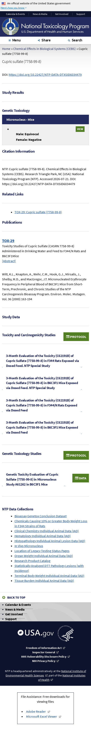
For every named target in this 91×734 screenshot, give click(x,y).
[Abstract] (9, 261)
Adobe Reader (36, 711)
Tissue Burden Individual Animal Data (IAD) (44, 581)
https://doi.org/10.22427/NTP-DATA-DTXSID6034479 (45, 74)
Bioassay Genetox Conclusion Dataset (41, 516)
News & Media (40, 14)
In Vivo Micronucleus (29, 546)
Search (77, 40)
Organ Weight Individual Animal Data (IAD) (44, 556)
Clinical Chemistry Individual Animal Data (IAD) (47, 531)
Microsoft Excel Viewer (42, 716)
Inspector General (43, 652)
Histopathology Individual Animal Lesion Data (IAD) (50, 541)
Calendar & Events (18, 605)
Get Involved (61, 14)
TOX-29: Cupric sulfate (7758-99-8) (38, 212)
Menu (16, 40)
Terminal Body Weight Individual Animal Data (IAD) (49, 576)
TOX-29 (8, 240)
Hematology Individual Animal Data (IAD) (43, 536)
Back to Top (16, 597)
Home (6, 49)
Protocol (76, 337)
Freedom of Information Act (44, 648)
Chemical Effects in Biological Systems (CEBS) (44, 49)
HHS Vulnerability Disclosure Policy (43, 656)
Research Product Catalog (32, 561)
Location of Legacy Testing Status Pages (42, 551)
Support (80, 14)
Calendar (15, 14)
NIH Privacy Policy (43, 661)
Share (46, 40)
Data (80, 478)
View (80, 129)
